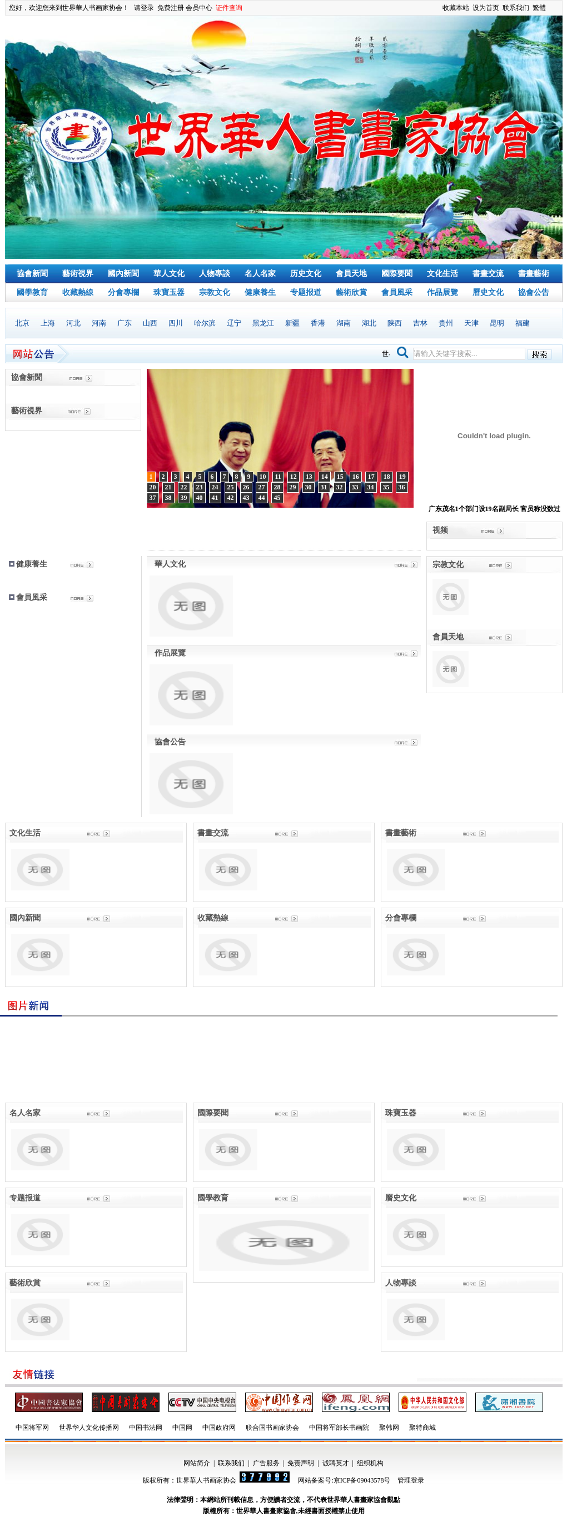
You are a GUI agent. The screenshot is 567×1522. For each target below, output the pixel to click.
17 (371, 476)
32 (339, 487)
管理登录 (410, 1480)
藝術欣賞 (351, 292)
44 (261, 498)
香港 (318, 323)
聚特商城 (422, 1427)
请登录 (144, 8)
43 (246, 498)
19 (402, 476)
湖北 (369, 323)
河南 (99, 323)
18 (387, 476)
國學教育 (32, 292)
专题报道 (305, 292)
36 (402, 487)
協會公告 (533, 292)
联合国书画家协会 (272, 1427)
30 (308, 487)
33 (355, 487)
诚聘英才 (335, 1463)
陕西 (394, 323)
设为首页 (485, 8)
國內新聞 (123, 273)
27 (261, 487)
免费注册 (170, 8)
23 (199, 487)
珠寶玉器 (169, 292)
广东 (124, 323)
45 (277, 498)
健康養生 (260, 292)
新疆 (292, 323)
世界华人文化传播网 (89, 1427)
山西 (150, 323)
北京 (22, 323)
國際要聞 (396, 273)
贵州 (446, 323)
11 (278, 476)
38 (168, 498)
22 (184, 487)
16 (355, 476)
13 (309, 476)
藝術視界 (77, 273)
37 (153, 498)
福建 (522, 323)
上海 (48, 323)
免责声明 (300, 1463)
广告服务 (266, 1463)
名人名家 (260, 273)
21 (168, 487)
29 (293, 487)
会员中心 (199, 8)
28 (277, 487)
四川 (175, 323)
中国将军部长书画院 (339, 1427)
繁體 (539, 8)
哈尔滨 (205, 323)
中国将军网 (32, 1427)
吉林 (420, 323)
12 (293, 476)
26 (246, 487)
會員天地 (351, 273)
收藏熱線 (77, 292)
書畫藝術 (533, 273)
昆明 (497, 323)
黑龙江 (263, 323)
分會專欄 (123, 292)
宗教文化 (214, 292)
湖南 (343, 323)
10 (263, 476)
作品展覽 (442, 292)
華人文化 (169, 273)
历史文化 (305, 273)
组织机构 (370, 1463)
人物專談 (214, 273)
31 (324, 487)
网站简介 (196, 1463)
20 (153, 487)
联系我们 (516, 8)
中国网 (182, 1427)
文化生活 (442, 273)
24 (215, 487)
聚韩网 (389, 1427)
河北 (73, 323)
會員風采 (396, 292)
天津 (471, 323)
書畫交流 (488, 273)
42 (230, 498)
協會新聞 (32, 273)
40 (199, 498)
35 (386, 487)
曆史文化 (488, 292)
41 (215, 498)
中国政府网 (219, 1427)
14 (324, 476)
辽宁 (234, 323)
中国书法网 (145, 1427)
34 (370, 487)
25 (230, 487)
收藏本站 (455, 8)
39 (184, 498)
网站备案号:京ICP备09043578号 (344, 1480)
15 (340, 476)
